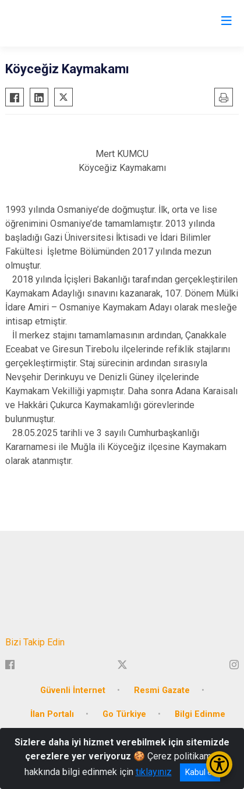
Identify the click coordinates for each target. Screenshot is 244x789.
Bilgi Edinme (200, 714)
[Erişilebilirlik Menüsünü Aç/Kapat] (219, 764)
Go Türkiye (124, 714)
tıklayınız (154, 771)
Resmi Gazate (162, 690)
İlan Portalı (52, 714)
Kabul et (200, 772)
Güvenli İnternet (72, 690)
